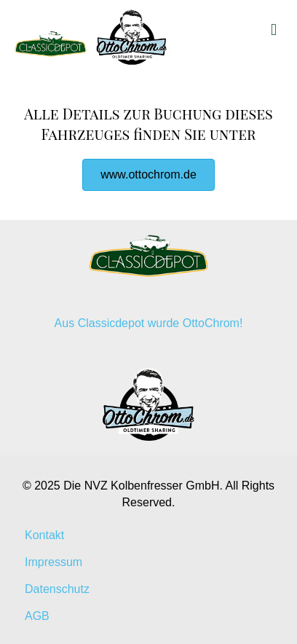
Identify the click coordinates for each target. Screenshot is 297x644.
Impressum (53, 562)
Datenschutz (57, 589)
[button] (148, 175)
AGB (37, 616)
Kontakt (44, 535)
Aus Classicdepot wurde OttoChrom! (149, 323)
